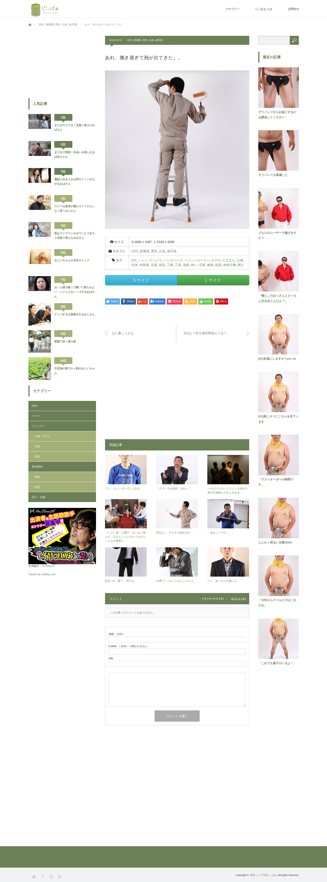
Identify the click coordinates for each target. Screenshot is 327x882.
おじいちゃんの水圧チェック (71, 260)
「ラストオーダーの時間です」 (275, 482)
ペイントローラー (197, 260)
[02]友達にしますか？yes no (277, 358)
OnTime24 (48, 566)
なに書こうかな (123, 333)
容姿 (37, 456)
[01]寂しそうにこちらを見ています (278, 419)
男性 (145, 40)
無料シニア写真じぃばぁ (263, 875)
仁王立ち (228, 260)
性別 (37, 487)
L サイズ (213, 280)
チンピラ (155, 260)
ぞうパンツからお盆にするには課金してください (277, 114)
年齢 (37, 476)
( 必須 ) (116, 634)
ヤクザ (216, 260)
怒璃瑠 (137, 40)
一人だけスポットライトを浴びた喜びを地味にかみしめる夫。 (227, 490)
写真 (37, 446)
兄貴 (154, 265)
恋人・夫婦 (38, 497)
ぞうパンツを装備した (273, 175)
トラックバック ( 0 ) (212, 599)
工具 (178, 265)
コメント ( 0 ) (238, 599)
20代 (129, 40)
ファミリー (38, 426)
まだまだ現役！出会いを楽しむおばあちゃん (74, 154)
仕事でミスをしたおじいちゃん (175, 580)
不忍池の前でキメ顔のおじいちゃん (74, 371)
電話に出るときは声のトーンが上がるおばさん (74, 181)
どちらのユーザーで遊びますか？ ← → (277, 235)
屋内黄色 (37, 466)
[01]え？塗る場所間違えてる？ (205, 333)
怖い (194, 265)
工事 (170, 265)
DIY (133, 260)
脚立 (241, 265)
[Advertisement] (177, 392)
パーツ (36, 416)
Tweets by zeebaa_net (41, 574)
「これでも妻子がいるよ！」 (277, 663)
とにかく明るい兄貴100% (275, 542)
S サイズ (141, 280)
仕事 (240, 260)
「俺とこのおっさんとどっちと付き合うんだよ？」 (277, 298)
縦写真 (159, 40)
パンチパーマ (173, 260)
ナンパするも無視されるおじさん (74, 314)
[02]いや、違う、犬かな (119, 580)
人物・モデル (42, 436)
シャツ (142, 260)
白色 (151, 40)
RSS (59, 876)
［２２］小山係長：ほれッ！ (173, 488)
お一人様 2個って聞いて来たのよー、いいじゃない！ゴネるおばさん (74, 292)
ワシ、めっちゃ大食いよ (222, 580)
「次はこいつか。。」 (220, 532)
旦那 (202, 265)
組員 (218, 265)
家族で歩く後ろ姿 (65, 341)
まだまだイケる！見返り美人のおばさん (74, 127)
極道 (210, 265)
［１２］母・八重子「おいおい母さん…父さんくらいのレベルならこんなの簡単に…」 (125, 536)
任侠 (134, 265)
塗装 (162, 265)
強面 (186, 265)
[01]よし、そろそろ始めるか (173, 532)
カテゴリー (232, 9)
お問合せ (293, 9)
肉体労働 (229, 265)
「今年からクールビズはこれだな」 (277, 602)
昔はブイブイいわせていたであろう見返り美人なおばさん (74, 235)
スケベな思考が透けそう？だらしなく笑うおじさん (74, 208)
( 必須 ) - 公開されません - (129, 646)
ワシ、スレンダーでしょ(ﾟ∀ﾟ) (122, 488)
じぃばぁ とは (263, 9)
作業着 (144, 265)
